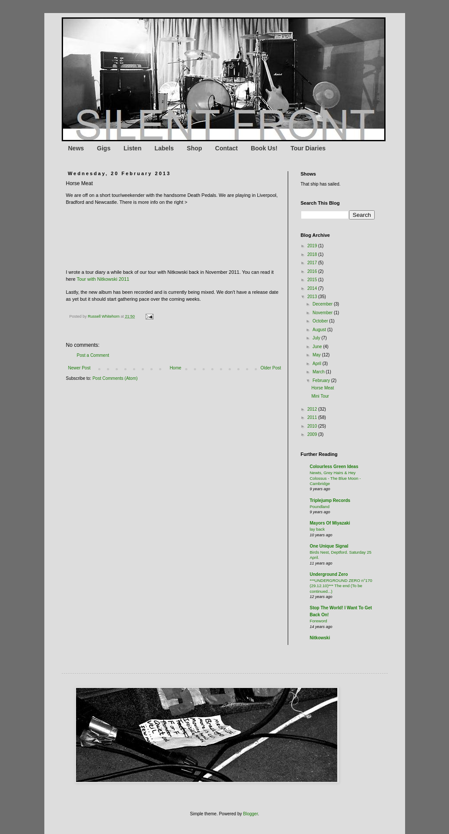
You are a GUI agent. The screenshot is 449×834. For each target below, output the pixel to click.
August (320, 329)
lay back (317, 529)
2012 (312, 409)
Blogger (250, 813)
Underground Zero (329, 574)
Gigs (103, 148)
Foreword (318, 620)
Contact (226, 148)
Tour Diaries (308, 148)
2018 (312, 254)
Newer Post (79, 367)
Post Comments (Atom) (115, 378)
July (317, 338)
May (317, 354)
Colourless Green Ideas (334, 466)
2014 (312, 288)
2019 (312, 245)
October (321, 321)
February (322, 380)
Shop (194, 148)
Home (175, 367)
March (319, 371)
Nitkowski (320, 637)
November (323, 312)
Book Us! (264, 148)
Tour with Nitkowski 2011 (102, 279)
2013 (312, 296)
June (318, 346)
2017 (312, 262)
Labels (163, 148)
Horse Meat (323, 387)
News (76, 148)
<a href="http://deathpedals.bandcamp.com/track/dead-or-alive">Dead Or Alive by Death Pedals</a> (153, 234)
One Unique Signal (329, 546)
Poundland (319, 506)
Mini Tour (320, 396)
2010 (312, 426)
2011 (312, 417)
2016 (312, 271)
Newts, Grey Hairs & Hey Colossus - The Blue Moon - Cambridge (335, 478)
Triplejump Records (330, 500)
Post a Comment (93, 355)
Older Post (270, 367)
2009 (312, 434)
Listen (132, 148)
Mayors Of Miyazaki (330, 523)
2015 (312, 279)
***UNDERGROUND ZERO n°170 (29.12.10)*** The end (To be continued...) (341, 586)
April (318, 363)
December (323, 304)
